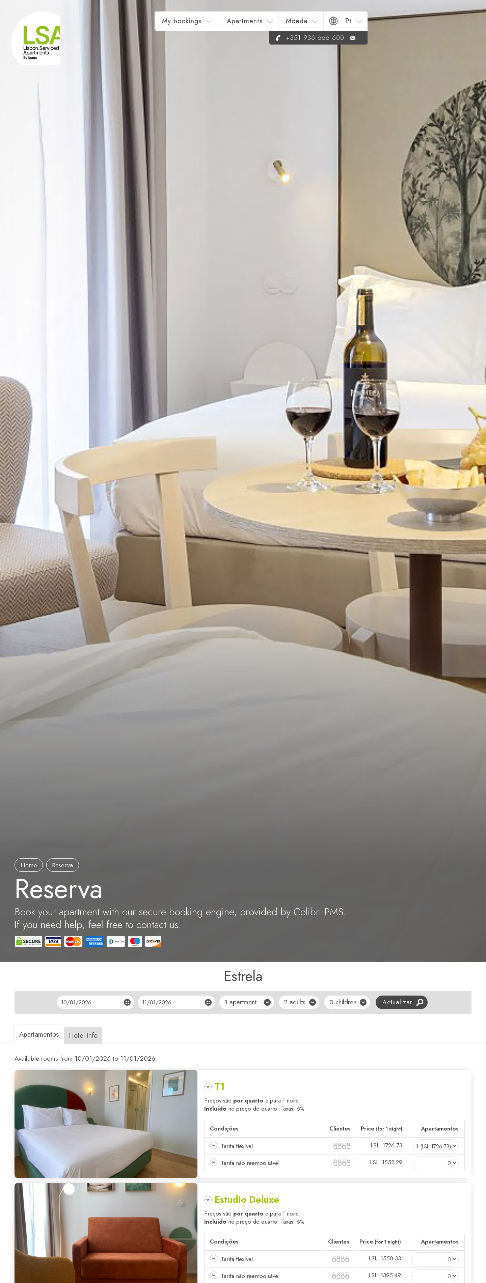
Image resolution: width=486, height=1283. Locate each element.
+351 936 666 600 (410, 40)
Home (30, 864)
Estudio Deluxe (247, 1199)
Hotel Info (89, 1035)
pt (452, 24)
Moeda (400, 24)
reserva (67, 864)
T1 (220, 1086)
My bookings (285, 24)
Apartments (349, 24)
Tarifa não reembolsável (250, 1163)
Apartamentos (41, 1034)
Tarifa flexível (237, 1146)
